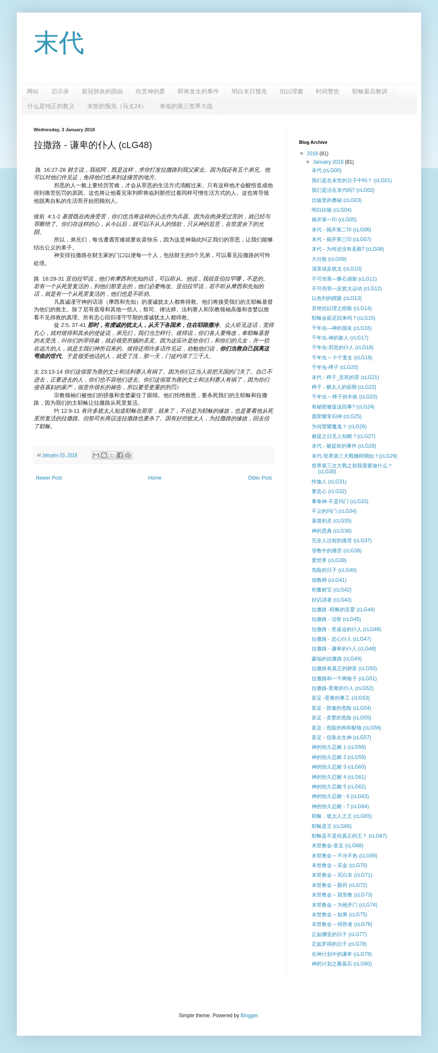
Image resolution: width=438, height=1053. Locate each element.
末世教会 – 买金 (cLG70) (339, 865)
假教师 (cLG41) (329, 580)
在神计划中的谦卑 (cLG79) (342, 954)
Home (155, 478)
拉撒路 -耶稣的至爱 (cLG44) (343, 610)
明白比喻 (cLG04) (332, 210)
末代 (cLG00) (327, 170)
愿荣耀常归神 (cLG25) (337, 416)
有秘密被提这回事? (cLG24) (343, 407)
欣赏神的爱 (150, 91)
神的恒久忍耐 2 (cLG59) (339, 757)
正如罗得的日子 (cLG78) (339, 944)
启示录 (60, 91)
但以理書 (291, 91)
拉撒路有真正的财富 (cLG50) (344, 668)
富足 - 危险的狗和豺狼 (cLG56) (346, 728)
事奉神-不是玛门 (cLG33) (340, 501)
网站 (33, 91)
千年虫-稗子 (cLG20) (335, 367)
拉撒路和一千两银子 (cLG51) (344, 679)
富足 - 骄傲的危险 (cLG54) (341, 708)
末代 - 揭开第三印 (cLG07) (341, 239)
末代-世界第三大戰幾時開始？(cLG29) (354, 456)
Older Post (260, 478)
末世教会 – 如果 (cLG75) (339, 915)
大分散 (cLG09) (329, 259)
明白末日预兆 (249, 91)
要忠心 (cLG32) (329, 491)
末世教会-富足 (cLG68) (337, 846)
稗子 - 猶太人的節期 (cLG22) (344, 387)
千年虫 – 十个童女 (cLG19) (342, 358)
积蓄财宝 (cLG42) (332, 590)
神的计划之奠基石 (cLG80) (342, 964)
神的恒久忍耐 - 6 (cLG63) (340, 796)
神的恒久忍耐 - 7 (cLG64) (340, 806)
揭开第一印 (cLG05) (334, 220)
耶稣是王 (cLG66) (332, 826)
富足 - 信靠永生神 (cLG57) (341, 737)
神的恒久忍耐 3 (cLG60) (339, 767)
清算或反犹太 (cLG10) (337, 269)
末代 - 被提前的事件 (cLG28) (344, 446)
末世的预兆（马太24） (117, 106)
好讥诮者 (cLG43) (332, 600)
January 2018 (329, 162)
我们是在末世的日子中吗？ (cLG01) (352, 180)
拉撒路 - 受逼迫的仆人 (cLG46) (346, 629)
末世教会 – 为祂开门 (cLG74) (344, 905)
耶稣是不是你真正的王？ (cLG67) (349, 836)
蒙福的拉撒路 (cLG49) (337, 659)
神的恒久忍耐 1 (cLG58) (339, 747)
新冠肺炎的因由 (102, 91)
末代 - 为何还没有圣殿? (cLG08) (348, 249)
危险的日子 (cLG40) (334, 570)
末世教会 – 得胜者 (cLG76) (342, 924)
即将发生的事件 (198, 91)
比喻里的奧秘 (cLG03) (337, 200)
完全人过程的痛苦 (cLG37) (342, 541)
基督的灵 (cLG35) (332, 521)
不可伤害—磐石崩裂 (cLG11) (344, 279)
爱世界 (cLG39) (329, 560)
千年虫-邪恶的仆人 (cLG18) (343, 347)
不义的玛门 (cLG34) (334, 511)
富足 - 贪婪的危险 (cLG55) (341, 718)
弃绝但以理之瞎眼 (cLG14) (342, 308)
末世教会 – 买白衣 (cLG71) (342, 875)
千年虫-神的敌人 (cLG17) (340, 338)
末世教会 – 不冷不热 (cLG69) (344, 856)
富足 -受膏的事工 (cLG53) (341, 698)
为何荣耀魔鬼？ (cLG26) (339, 427)
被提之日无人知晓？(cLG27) (343, 436)
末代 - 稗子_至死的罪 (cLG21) (345, 377)
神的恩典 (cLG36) (332, 531)
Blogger (249, 1016)
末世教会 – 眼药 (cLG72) (339, 885)
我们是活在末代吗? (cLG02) (343, 190)
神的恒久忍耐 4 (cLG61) (339, 777)
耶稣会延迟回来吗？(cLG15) (343, 318)
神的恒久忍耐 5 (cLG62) (339, 787)
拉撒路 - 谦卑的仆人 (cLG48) (344, 649)
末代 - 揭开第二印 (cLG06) (341, 230)
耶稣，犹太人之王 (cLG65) (342, 816)
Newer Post (49, 478)
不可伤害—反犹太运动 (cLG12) (347, 289)
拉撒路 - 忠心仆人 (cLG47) (341, 639)
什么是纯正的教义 (51, 106)
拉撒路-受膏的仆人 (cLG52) (343, 688)
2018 (313, 153)
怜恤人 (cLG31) (329, 482)
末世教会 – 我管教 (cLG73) (342, 895)
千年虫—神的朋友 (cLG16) (342, 328)
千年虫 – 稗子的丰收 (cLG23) (344, 397)
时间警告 (327, 91)
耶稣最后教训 (369, 91)
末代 (59, 43)
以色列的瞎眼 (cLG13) (337, 298)
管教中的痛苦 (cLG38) (337, 551)
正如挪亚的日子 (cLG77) (339, 934)
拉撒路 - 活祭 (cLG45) (336, 619)
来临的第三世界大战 (186, 106)
